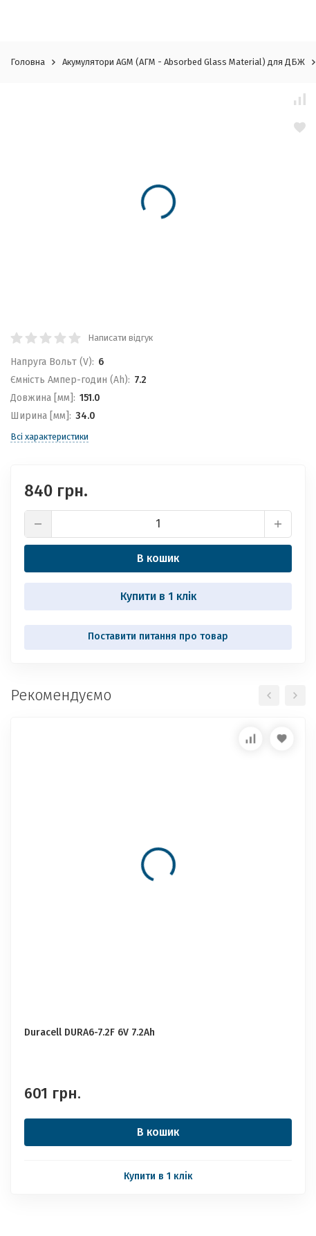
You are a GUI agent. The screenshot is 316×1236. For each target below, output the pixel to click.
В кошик (158, 558)
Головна (27, 62)
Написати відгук (120, 338)
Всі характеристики (49, 436)
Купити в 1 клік (158, 596)
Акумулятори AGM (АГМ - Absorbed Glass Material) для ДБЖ (183, 62)
